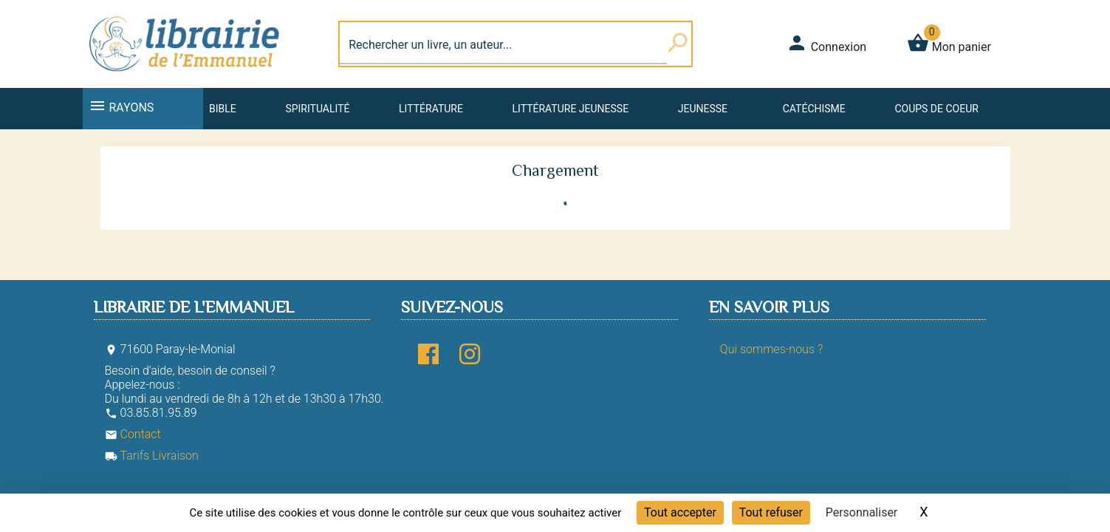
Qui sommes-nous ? (771, 349)
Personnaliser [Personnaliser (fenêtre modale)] (862, 512)
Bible (222, 109)
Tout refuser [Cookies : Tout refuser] (771, 512)
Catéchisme (814, 109)
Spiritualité (317, 109)
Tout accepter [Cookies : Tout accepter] (680, 512)
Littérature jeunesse (571, 109)
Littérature (431, 109)
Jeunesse (702, 109)
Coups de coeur (936, 109)
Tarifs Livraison (152, 456)
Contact (133, 434)
